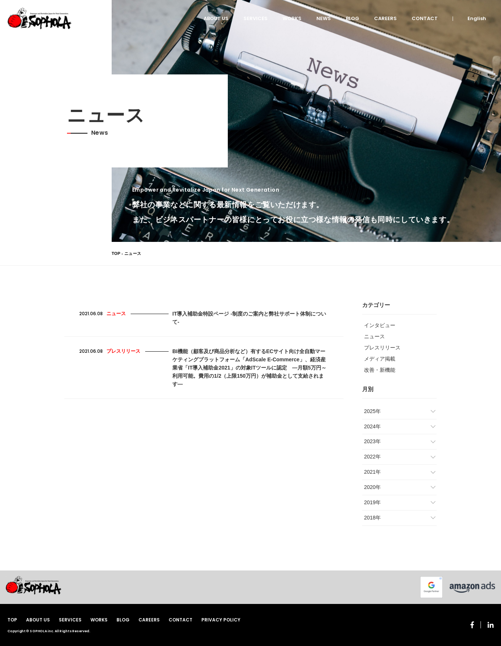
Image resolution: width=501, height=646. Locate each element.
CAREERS (385, 18)
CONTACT (425, 18)
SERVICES (255, 18)
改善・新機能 (379, 370)
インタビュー (379, 325)
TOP (116, 253)
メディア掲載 (379, 359)
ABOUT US (216, 18)
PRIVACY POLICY (220, 620)
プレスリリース (382, 348)
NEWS (323, 18)
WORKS (292, 18)
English (477, 18)
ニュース (374, 336)
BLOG (352, 18)
